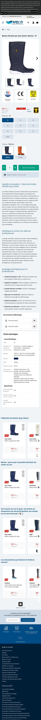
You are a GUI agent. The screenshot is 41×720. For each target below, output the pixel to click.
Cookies (4, 681)
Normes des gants (7, 700)
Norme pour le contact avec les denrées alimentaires (15, 713)
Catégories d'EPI (6, 696)
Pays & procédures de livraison (10, 674)
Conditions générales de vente (10, 677)
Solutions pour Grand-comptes (10, 670)
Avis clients (29, 16)
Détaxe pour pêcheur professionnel (11, 668)
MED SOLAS (5, 691)
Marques (4, 653)
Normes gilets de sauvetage (9, 693)
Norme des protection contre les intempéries (13, 709)
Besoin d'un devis (6, 659)
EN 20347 (33, 99)
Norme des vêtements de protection (11, 707)
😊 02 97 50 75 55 (30, 17)
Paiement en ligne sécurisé (9, 672)
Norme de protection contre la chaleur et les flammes (16, 715)
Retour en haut (20, 605)
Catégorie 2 (20, 99)
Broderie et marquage (7, 666)
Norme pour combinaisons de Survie (11, 711)
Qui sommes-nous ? (7, 650)
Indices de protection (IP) (8, 698)
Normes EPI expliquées (8, 689)
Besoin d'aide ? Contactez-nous (10, 657)
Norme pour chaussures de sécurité (11, 702)
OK (6, 13)
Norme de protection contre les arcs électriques (14, 718)
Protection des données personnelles (11, 679)
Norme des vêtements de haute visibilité (12, 704)
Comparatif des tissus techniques (10, 663)
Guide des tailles (6, 661)
